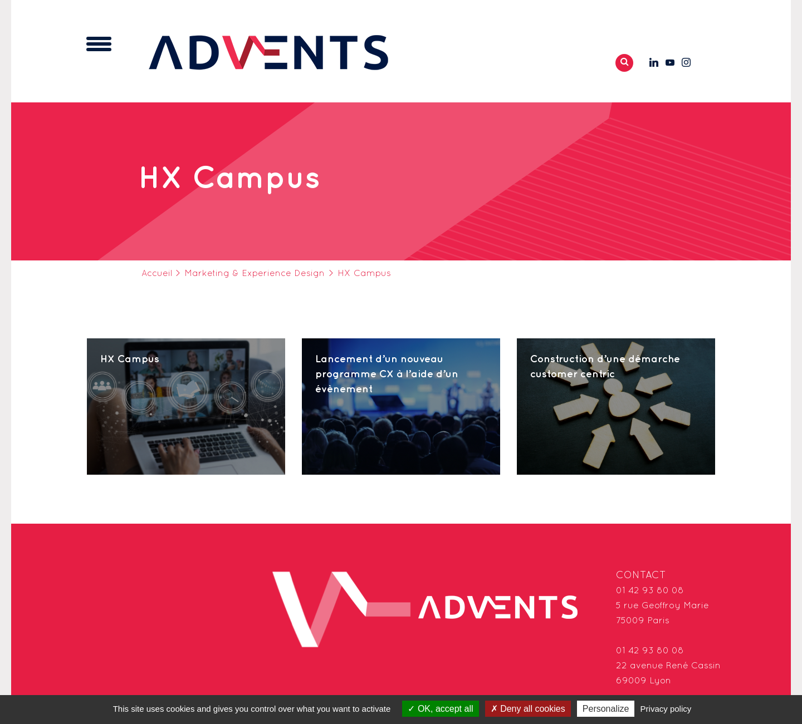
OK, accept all (440, 708)
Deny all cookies (528, 708)
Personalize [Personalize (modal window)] (606, 708)
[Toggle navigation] (99, 44)
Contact (641, 575)
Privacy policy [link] (666, 708)
